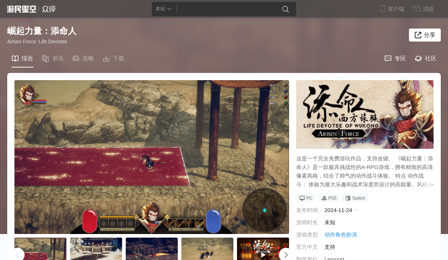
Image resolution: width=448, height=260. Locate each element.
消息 (428, 9)
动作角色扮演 (340, 234)
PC (306, 198)
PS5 (329, 198)
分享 (429, 35)
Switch (355, 198)
